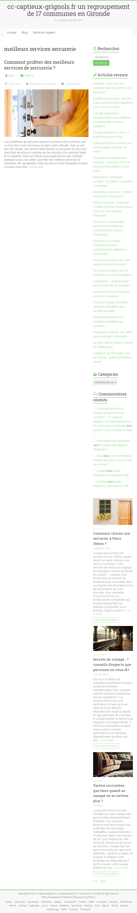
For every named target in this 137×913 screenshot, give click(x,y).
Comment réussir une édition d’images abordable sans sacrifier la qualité (111, 307)
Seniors (114, 905)
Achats (8, 902)
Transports (85, 909)
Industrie (113, 902)
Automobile (46, 902)
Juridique (22, 905)
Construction (70, 902)
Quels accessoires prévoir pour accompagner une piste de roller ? (112, 147)
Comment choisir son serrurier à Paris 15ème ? (111, 538)
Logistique (34, 905)
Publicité (88, 905)
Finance (82, 902)
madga (101, 471)
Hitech (91, 902)
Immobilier (102, 902)
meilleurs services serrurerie (42, 84)
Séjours (105, 905)
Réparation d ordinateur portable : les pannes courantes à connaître (112, 181)
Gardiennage (53, 909)
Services (124, 905)
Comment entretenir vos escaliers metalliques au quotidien (108, 322)
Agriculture (19, 902)
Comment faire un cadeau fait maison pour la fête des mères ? (112, 460)
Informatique (126, 902)
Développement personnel (113, 441)
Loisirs (44, 905)
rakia (11, 75)
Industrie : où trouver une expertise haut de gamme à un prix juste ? (112, 88)
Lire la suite (36, 167)
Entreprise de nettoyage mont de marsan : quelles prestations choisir (112, 358)
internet (12, 905)
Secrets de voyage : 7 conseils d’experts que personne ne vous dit (112, 664)
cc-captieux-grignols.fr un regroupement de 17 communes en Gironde (68, 10)
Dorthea (102, 481)
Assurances (33, 902)
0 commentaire (69, 84)
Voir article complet (106, 619)
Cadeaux (58, 902)
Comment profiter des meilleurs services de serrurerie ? (39, 65)
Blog (24, 32)
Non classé (76, 905)
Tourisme (99, 655)
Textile (64, 909)
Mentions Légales (44, 32)
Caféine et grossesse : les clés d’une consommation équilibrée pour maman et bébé (112, 103)
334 (102, 881)
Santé (97, 905)
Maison (29, 75)
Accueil (11, 32)
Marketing (64, 905)
